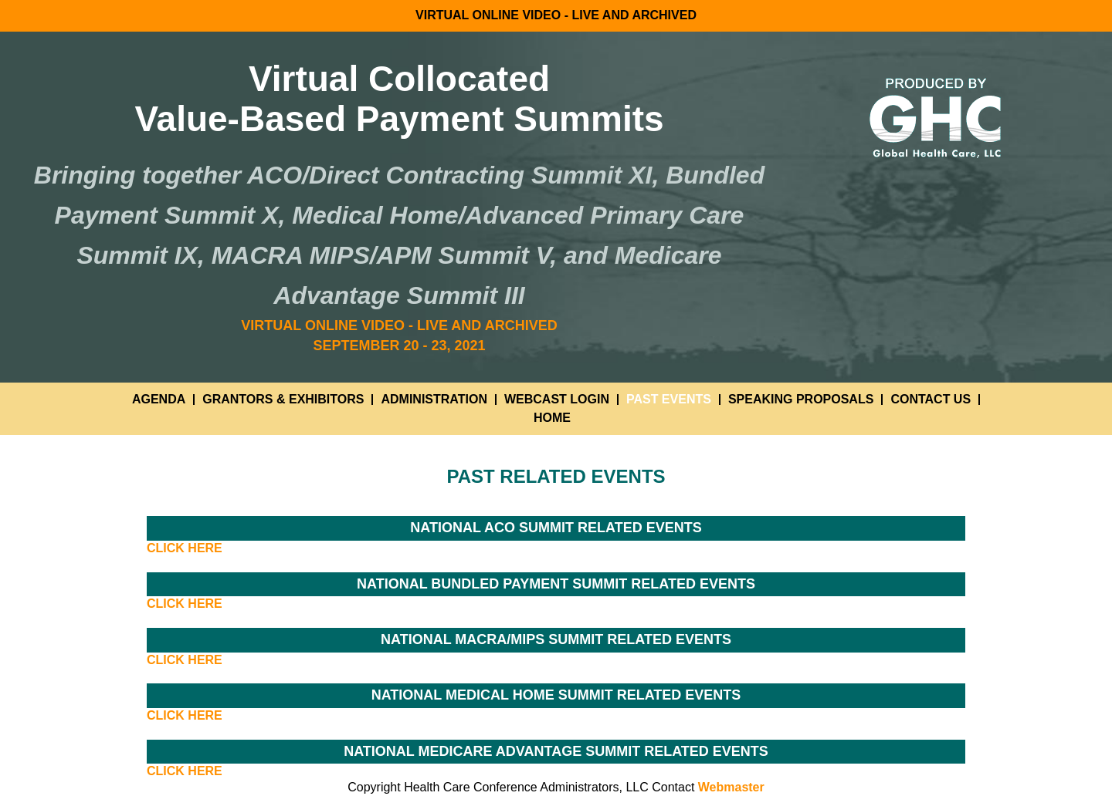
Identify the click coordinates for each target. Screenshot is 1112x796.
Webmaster (731, 787)
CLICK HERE (184, 548)
